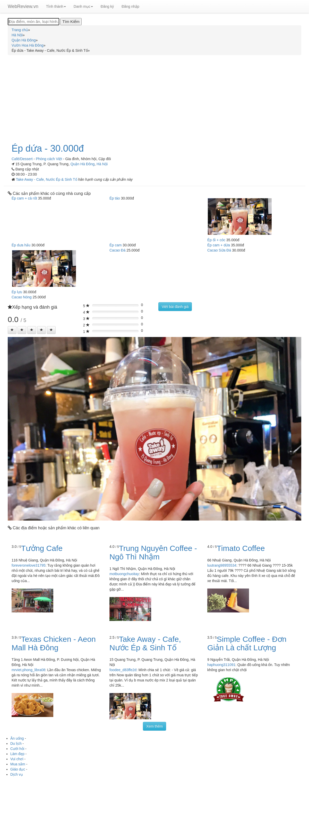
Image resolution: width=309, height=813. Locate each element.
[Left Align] (12, 330)
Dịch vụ (16, 774)
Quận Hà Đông (83, 164)
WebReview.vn (23, 6)
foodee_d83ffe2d (122, 670)
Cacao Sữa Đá (219, 250)
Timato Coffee (241, 548)
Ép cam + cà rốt (24, 198)
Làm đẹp (17, 754)
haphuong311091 (221, 665)
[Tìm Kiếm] (70, 21)
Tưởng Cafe (42, 548)
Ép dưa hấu (21, 245)
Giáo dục (17, 769)
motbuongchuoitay (124, 574)
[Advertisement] (154, 96)
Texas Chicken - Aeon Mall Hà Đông (54, 643)
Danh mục (83, 6)
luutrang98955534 (221, 565)
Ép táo (114, 198)
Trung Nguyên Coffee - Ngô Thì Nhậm (153, 552)
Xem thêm (154, 726)
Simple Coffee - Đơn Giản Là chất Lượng (246, 643)
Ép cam (115, 245)
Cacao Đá (117, 250)
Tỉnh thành (56, 6)
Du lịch (16, 743)
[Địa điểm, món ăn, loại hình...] (33, 21)
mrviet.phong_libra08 (28, 670)
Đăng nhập (130, 6)
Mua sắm (17, 764)
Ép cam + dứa (218, 245)
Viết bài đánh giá (175, 307)
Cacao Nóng (22, 297)
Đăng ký (107, 6)
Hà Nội (102, 164)
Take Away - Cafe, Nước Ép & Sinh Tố (47, 179)
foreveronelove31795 (29, 565)
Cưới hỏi (17, 749)
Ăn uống (17, 738)
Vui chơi (16, 759)
